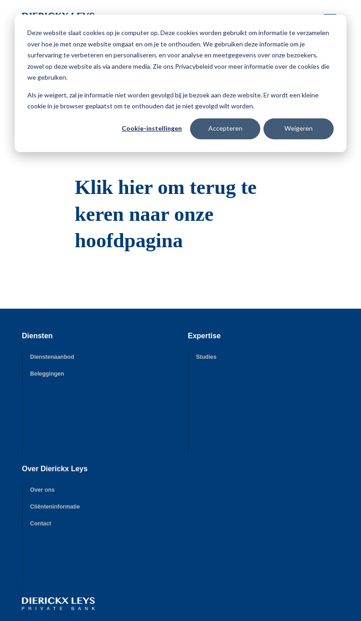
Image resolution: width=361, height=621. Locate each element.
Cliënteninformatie (55, 507)
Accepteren (225, 128)
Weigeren (298, 128)
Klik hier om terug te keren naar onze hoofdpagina (166, 214)
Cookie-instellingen (152, 128)
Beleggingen (47, 374)
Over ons (42, 490)
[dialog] (180, 83)
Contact (40, 523)
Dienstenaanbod (52, 357)
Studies (206, 357)
